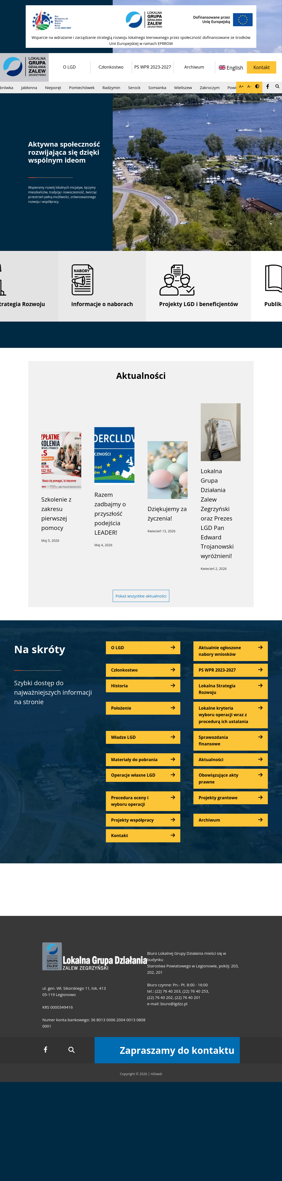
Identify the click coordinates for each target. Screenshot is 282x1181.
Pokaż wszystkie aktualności (141, 596)
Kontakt (261, 67)
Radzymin (113, 87)
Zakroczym (212, 87)
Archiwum (194, 67)
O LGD (69, 67)
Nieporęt (55, 87)
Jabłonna (31, 87)
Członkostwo (111, 67)
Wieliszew (185, 87)
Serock (136, 87)
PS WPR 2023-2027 (152, 67)
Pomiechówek (83, 87)
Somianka (159, 87)
